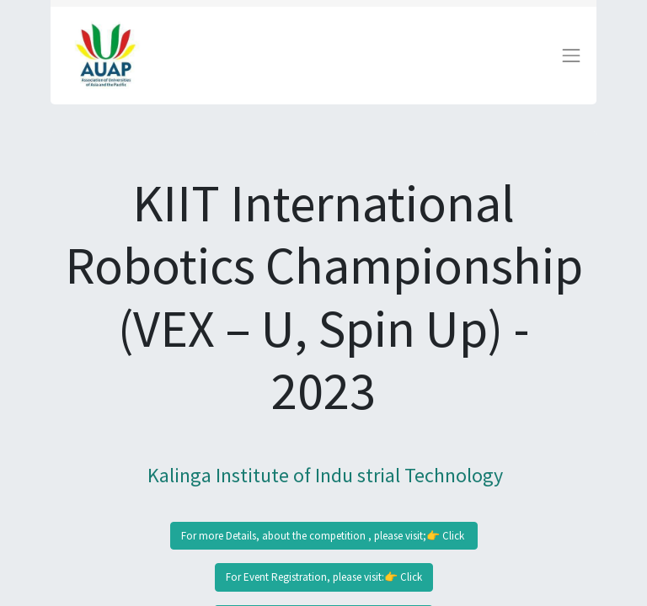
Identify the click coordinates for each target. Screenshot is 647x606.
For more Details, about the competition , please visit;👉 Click (324, 536)
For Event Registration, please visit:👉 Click (324, 577)
